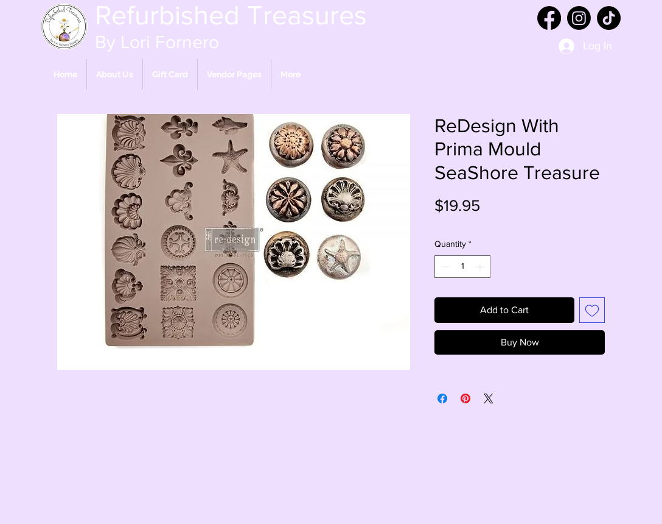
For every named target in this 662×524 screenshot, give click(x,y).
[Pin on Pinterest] (465, 398)
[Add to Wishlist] (592, 310)
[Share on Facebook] (442, 398)
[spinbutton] (462, 266)
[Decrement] (443, 266)
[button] (234, 74)
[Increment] (481, 266)
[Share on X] (488, 398)
